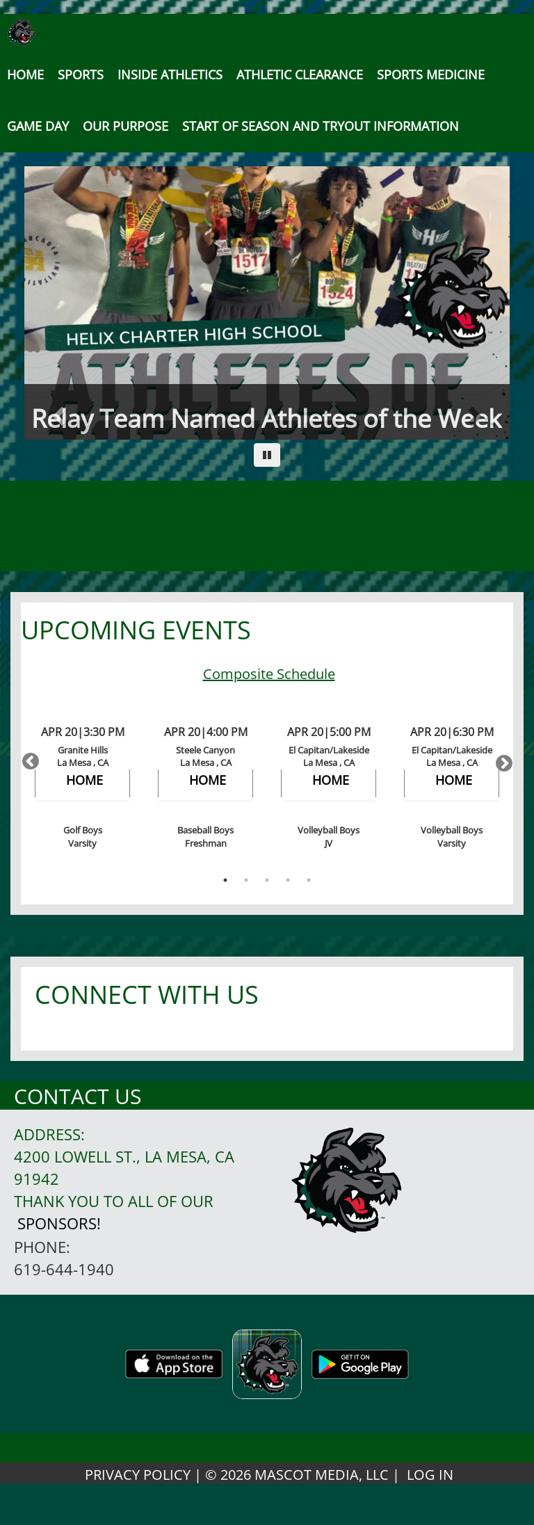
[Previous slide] (60, 303)
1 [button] (225, 880)
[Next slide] (473, 303)
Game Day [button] (38, 126)
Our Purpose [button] (125, 126)
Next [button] (499, 759)
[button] (320, 126)
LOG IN (430, 1474)
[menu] (25, 74)
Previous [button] (28, 759)
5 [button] (309, 880)
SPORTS (81, 74)
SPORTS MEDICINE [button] (431, 74)
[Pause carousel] (267, 455)
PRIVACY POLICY (138, 1474)
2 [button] (246, 880)
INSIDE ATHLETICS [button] (170, 74)
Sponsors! (59, 1223)
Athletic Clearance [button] (299, 74)
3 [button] (267, 880)
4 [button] (288, 880)
